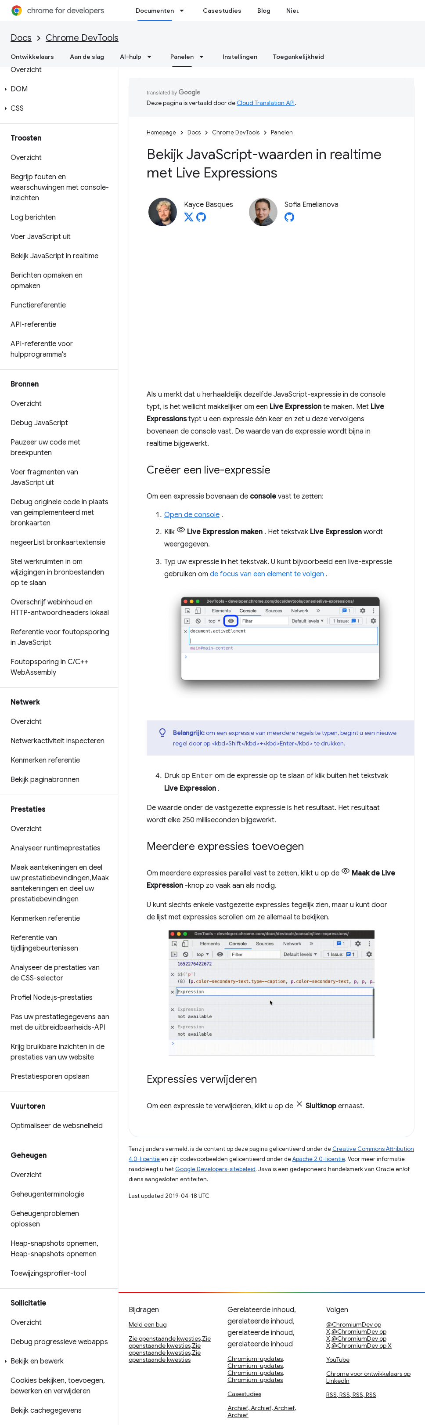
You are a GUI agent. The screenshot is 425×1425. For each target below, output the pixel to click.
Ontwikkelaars (32, 57)
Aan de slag (87, 57)
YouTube (337, 1360)
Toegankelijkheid (298, 57)
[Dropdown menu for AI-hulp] (151, 56)
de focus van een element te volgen (267, 574)
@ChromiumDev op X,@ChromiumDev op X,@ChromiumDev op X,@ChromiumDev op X (359, 1334)
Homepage (161, 132)
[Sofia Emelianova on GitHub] (289, 219)
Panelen (282, 132)
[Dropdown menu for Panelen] (204, 56)
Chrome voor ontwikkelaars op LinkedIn (368, 1377)
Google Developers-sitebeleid (215, 1169)
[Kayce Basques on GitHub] (201, 219)
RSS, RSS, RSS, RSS (351, 1395)
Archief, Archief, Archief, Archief (261, 1411)
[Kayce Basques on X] (189, 219)
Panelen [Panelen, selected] (182, 57)
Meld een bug (148, 1324)
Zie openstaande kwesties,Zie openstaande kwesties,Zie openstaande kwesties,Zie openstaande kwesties (170, 1349)
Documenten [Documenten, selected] (155, 10)
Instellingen (240, 57)
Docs (21, 38)
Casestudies (222, 10)
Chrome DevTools (82, 38)
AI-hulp (130, 57)
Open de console (192, 514)
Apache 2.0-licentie (318, 1159)
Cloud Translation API (266, 103)
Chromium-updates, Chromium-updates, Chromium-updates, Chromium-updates (255, 1369)
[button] (57, 89)
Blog (263, 10)
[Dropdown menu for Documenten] (184, 10)
